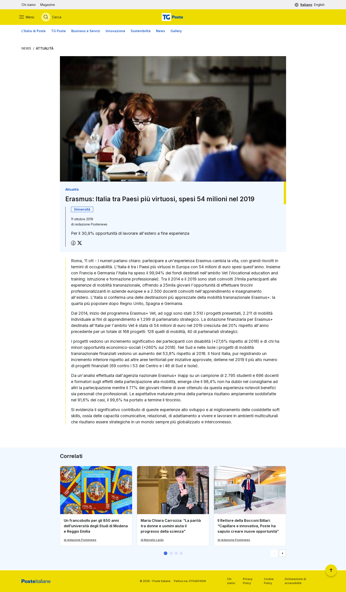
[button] (165, 554)
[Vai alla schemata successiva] (282, 554)
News (160, 32)
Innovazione (115, 32)
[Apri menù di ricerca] (54, 17)
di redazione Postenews (80, 540)
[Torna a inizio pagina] (331, 570)
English (319, 5)
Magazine (47, 5)
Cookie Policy (269, 581)
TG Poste (58, 32)
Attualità (44, 49)
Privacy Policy (248, 581)
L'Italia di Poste (33, 32)
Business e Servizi (85, 32)
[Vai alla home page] (173, 17)
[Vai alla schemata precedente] (274, 554)
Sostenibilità (141, 32)
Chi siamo (28, 5)
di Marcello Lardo (152, 540)
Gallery (176, 32)
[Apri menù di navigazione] (28, 17)
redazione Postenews (91, 225)
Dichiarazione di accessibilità (295, 581)
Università (82, 210)
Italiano (306, 5)
